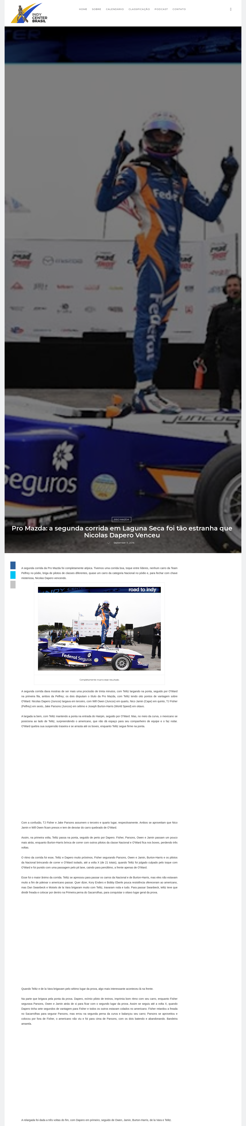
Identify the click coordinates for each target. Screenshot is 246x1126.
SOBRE (115, 8)
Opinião (184, 977)
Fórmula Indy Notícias (201, 852)
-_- (109, 689)
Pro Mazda (122, 665)
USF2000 (185, 997)
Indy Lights (187, 951)
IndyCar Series (189, 964)
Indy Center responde (196, 945)
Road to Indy (188, 990)
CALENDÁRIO (133, 8)
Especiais (185, 938)
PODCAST (179, 8)
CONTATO (197, 8)
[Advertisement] (202, 768)
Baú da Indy (188, 925)
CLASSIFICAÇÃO (157, 8)
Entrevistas (187, 932)
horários (184, 1003)
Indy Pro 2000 (189, 958)
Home (101, 8)
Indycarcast (187, 971)
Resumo (184, 984)
